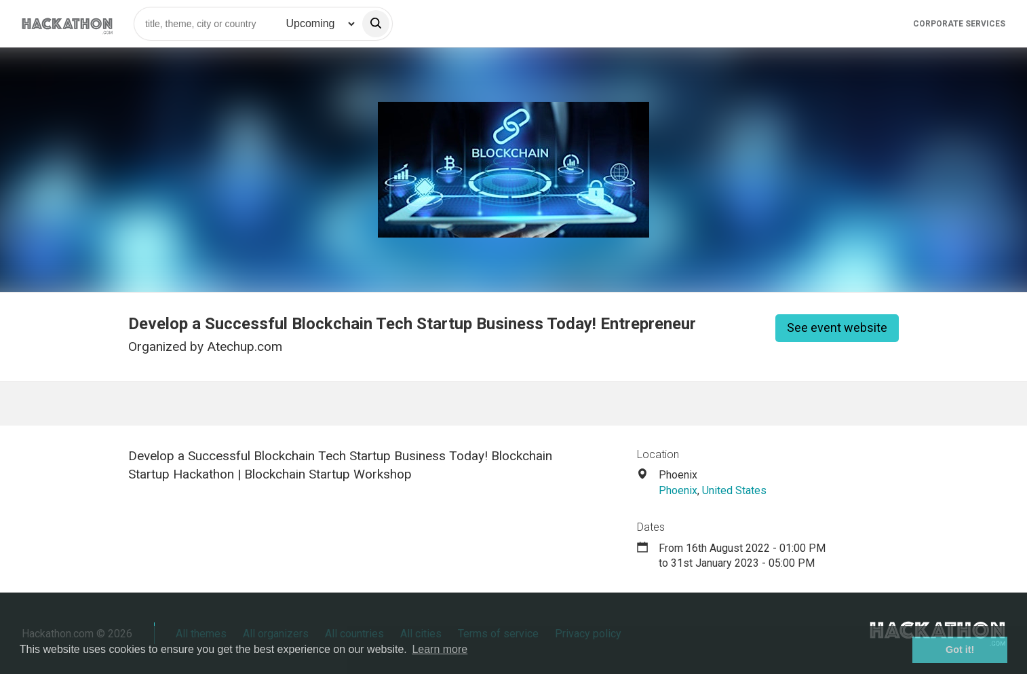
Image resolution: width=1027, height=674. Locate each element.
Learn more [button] (439, 649)
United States (734, 490)
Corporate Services (959, 24)
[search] (375, 23)
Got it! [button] (960, 649)
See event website (837, 327)
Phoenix (678, 490)
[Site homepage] (67, 23)
